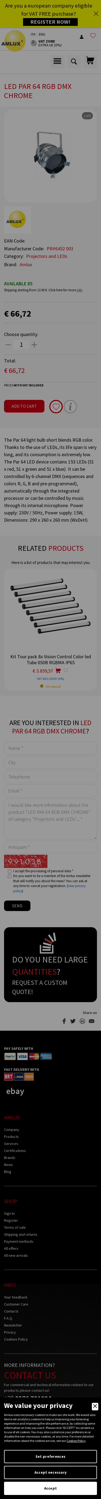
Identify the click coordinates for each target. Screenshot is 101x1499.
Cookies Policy (76, 1441)
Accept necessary (50, 1472)
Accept (50, 1488)
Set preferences (50, 1456)
